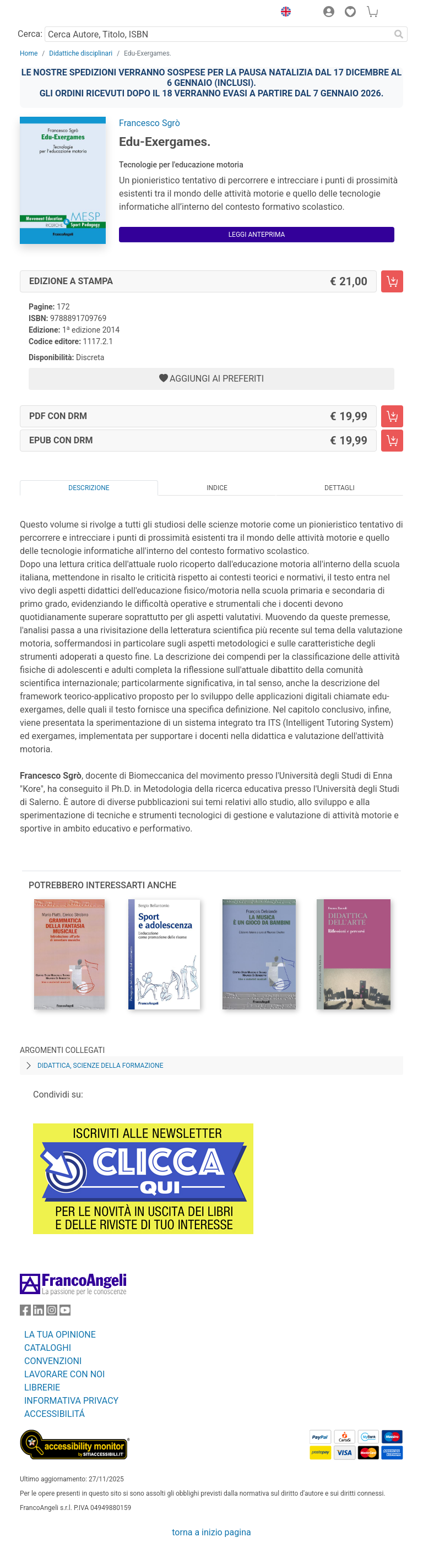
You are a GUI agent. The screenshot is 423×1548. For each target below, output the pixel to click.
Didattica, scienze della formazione (100, 1065)
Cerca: (30, 34)
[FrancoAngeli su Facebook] (25, 1312)
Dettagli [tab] (339, 488)
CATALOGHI (47, 1348)
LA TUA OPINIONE (60, 1334)
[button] (283, 13)
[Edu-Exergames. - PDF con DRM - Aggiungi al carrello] (392, 416)
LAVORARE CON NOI (64, 1374)
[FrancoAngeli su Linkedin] (38, 1312)
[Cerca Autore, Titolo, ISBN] (217, 34)
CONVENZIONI (53, 1361)
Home (28, 53)
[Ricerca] (399, 34)
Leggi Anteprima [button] (257, 234)
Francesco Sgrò (149, 123)
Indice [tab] (217, 488)
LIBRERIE (42, 1387)
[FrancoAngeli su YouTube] (64, 1312)
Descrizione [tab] (88, 488)
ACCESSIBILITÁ (54, 1414)
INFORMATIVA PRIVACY (71, 1400)
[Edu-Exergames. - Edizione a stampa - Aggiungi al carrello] (392, 281)
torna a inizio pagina (211, 1532)
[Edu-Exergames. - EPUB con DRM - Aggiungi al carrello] (392, 441)
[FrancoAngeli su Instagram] (51, 1312)
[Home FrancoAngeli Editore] (57, 13)
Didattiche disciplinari (80, 53)
